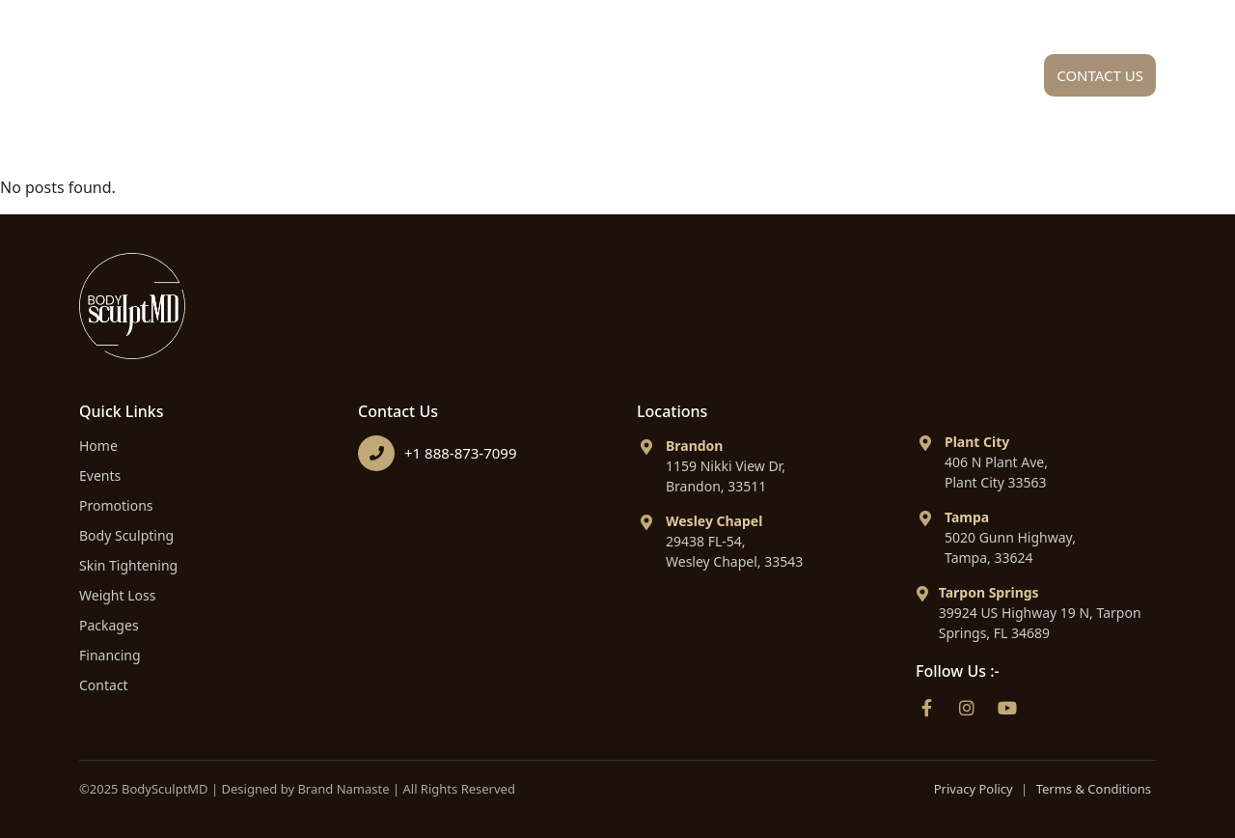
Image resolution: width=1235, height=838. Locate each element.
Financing (950, 80)
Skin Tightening (128, 565)
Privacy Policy (973, 788)
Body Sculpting (126, 535)
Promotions (116, 505)
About (505, 80)
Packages (814, 80)
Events (100, 475)
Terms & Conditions (1093, 788)
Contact (103, 685)
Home (387, 80)
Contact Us (1100, 75)
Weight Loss (117, 595)
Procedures (659, 80)
